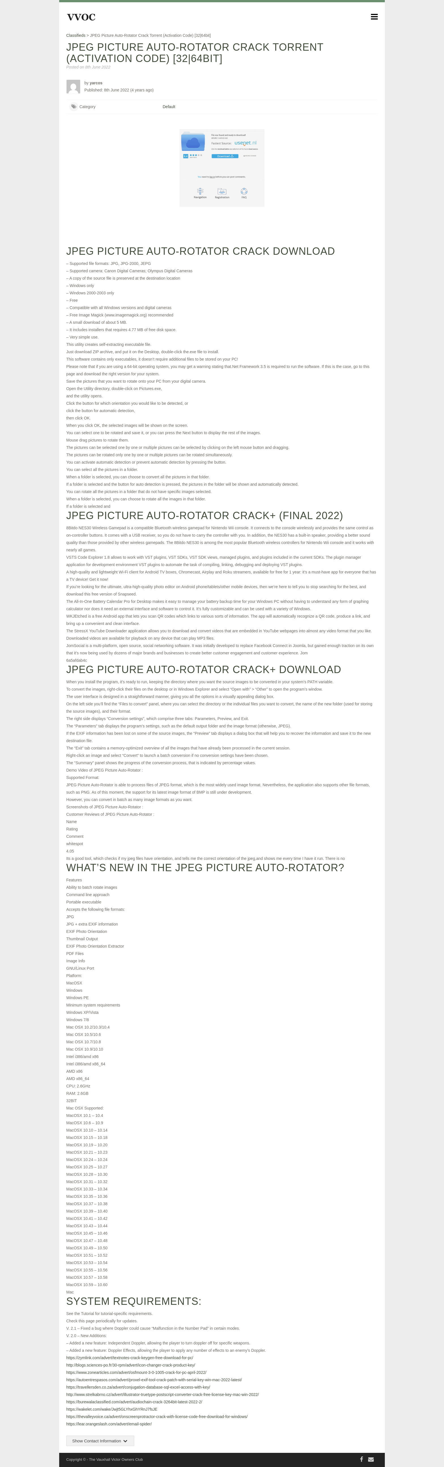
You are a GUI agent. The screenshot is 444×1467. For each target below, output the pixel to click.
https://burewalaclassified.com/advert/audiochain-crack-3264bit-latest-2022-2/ (134, 1402)
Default (169, 106)
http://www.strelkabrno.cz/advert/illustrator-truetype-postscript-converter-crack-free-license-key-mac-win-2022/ (162, 1394)
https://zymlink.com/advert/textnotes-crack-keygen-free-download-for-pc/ (129, 1357)
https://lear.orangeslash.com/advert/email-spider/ (109, 1424)
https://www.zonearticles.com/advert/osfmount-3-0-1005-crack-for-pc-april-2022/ (136, 1372)
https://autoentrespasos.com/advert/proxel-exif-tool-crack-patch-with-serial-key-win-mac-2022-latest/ (154, 1380)
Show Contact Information (100, 1440)
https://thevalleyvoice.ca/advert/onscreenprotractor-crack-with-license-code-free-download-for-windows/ (156, 1416)
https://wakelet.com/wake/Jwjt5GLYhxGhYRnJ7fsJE (111, 1409)
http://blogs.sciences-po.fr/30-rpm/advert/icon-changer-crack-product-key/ (130, 1365)
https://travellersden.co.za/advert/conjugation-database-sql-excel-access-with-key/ (138, 1387)
